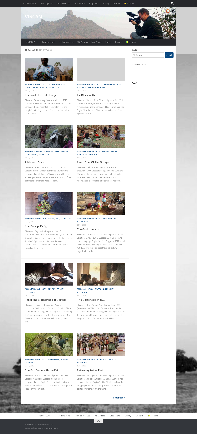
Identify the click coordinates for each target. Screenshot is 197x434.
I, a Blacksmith (86, 95)
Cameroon (41, 84)
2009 (79, 151)
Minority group (31, 87)
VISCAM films (80, 3)
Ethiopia (105, 151)
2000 (79, 289)
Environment (116, 84)
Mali (57, 218)
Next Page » (119, 397)
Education (52, 84)
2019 (79, 84)
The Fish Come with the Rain (42, 370)
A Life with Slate (34, 162)
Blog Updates (36, 151)
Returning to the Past (90, 370)
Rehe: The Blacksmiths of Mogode (45, 299)
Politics (43, 87)
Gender (46, 151)
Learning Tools (46, 3)
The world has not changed (41, 95)
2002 (84, 289)
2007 (79, 359)
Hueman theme (52, 428)
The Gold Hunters (88, 229)
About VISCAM (28, 3)
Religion (89, 87)
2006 (27, 151)
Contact (116, 3)
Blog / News (94, 3)
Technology (53, 87)
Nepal (34, 154)
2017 (79, 218)
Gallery (106, 3)
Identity (61, 84)
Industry (55, 151)
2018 (27, 84)
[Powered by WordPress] (33, 428)
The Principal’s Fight (37, 226)
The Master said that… (91, 299)
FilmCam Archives (64, 3)
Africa (33, 84)
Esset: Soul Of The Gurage (93, 162)
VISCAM (33, 16)
